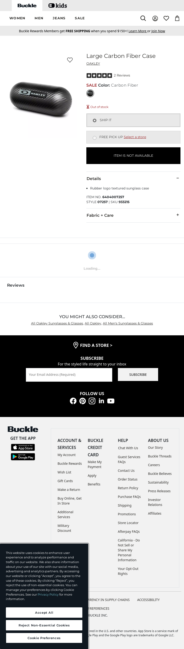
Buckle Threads (160, 456)
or (139, 31)
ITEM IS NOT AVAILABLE (133, 155)
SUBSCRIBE (138, 374)
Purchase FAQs (129, 496)
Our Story (155, 447)
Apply (92, 475)
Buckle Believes (160, 473)
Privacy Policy (48, 594)
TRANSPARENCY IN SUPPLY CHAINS (102, 599)
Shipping (125, 505)
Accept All (44, 612)
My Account (67, 455)
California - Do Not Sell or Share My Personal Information (129, 550)
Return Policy (128, 488)
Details (133, 178)
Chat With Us (128, 448)
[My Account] (155, 18)
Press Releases (159, 491)
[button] (17, 18)
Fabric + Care (133, 215)
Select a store (135, 137)
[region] (44, 596)
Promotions (127, 514)
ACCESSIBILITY (148, 599)
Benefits (94, 484)
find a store (96, 345)
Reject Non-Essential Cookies (44, 625)
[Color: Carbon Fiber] (90, 93)
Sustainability (158, 482)
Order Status (127, 479)
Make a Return (69, 489)
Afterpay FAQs (129, 531)
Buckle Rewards (70, 463)
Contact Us (126, 470)
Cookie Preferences (92, 608)
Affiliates (154, 513)
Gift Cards (65, 481)
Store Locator (128, 523)
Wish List (64, 472)
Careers (154, 465)
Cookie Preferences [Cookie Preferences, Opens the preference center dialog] (44, 638)
